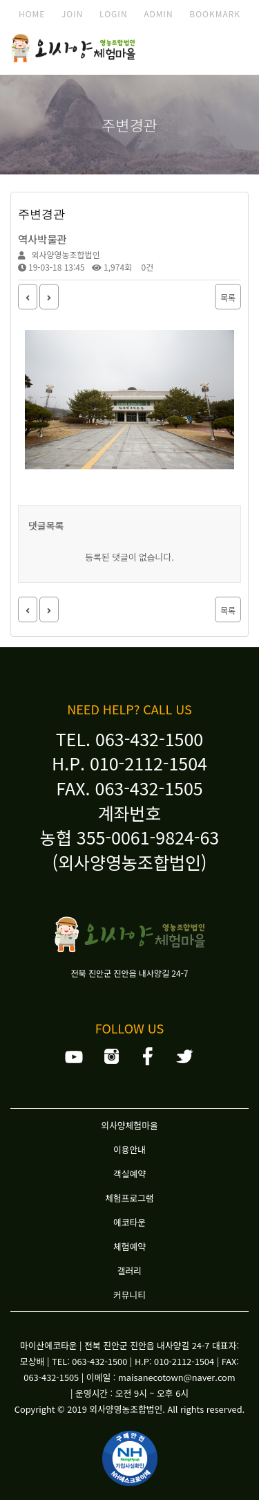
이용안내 (129, 1149)
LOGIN (113, 13)
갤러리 (129, 1270)
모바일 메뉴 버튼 (228, 50)
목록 (228, 297)
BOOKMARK (214, 13)
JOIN (72, 13)
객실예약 (129, 1173)
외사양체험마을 (129, 1125)
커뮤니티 (129, 1294)
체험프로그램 (129, 1197)
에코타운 (129, 1222)
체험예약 (129, 1246)
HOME (32, 13)
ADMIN (158, 13)
